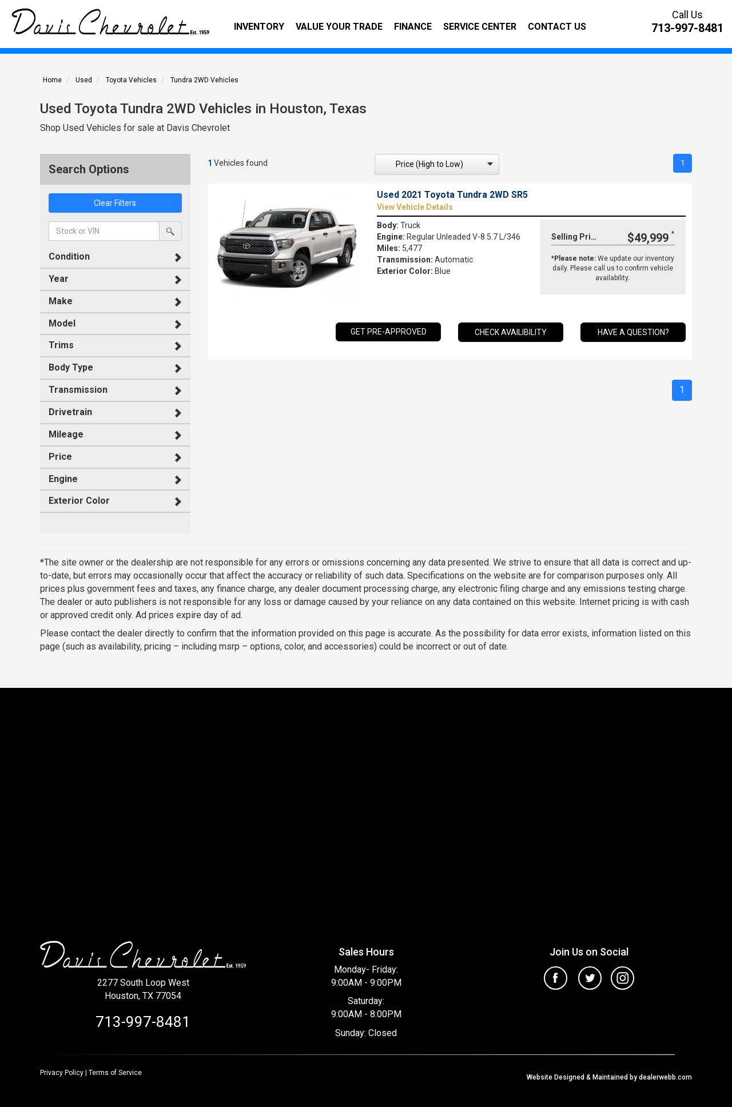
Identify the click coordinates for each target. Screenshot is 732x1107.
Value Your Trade (339, 26)
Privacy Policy (61, 1073)
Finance (413, 26)
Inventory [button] (259, 26)
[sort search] (437, 165)
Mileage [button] (66, 434)
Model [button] (62, 323)
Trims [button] (61, 345)
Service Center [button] (479, 26)
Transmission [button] (78, 389)
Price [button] (60, 456)
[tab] (115, 257)
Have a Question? (633, 333)
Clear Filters (115, 203)
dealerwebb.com (664, 1077)
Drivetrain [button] (70, 412)
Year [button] (59, 278)
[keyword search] (104, 231)
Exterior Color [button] (79, 500)
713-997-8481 (687, 28)
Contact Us (557, 26)
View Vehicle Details (415, 208)
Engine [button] (63, 478)
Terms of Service (115, 1073)
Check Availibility (511, 333)
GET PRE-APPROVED (389, 332)
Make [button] (61, 301)
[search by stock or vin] (170, 231)
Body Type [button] (71, 367)
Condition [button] (69, 256)
